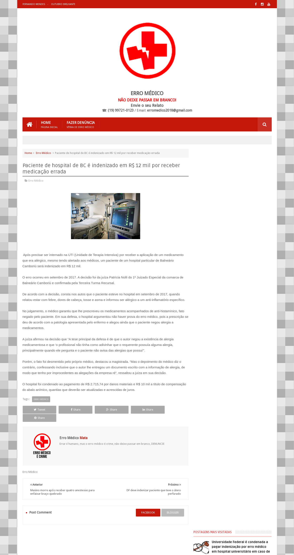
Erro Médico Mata (73, 548)
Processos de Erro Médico (215, 295)
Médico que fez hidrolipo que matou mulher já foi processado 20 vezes (242, 197)
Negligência (207, 287)
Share (71, 409)
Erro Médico (43, 153)
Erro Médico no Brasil (213, 279)
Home (49, 124)
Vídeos (204, 302)
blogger (171, 504)
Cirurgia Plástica (210, 264)
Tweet (38, 409)
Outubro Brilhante (63, 4)
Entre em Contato (257, 535)
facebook (146, 504)
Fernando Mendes (33, 4)
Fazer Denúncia (81, 124)
